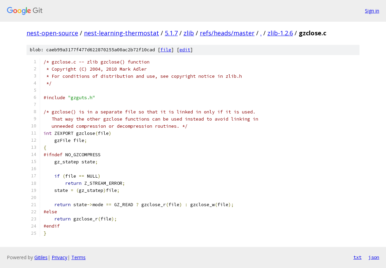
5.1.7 (171, 33)
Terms (78, 257)
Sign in (372, 10)
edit (184, 50)
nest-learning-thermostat (121, 33)
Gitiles (41, 257)
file (165, 50)
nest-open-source (52, 33)
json (373, 257)
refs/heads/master (227, 33)
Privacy (59, 257)
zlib (188, 33)
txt (357, 257)
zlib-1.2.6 (280, 33)
